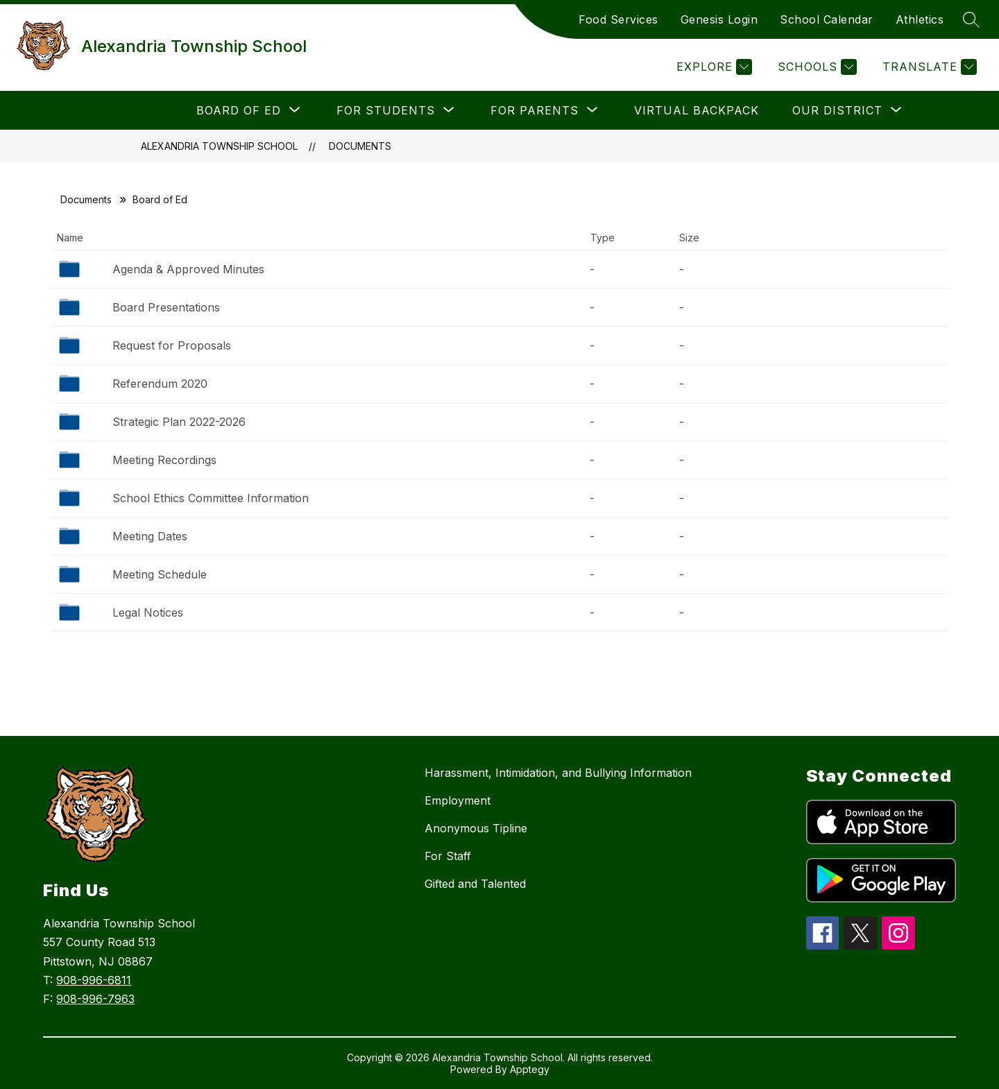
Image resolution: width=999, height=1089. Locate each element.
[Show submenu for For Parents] (534, 110)
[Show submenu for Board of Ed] (238, 110)
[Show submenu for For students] (385, 110)
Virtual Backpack (696, 110)
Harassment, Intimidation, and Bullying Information (558, 773)
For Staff (448, 856)
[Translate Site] (928, 67)
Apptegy (529, 1069)
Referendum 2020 (159, 384)
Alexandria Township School (219, 146)
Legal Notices (147, 612)
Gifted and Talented (475, 884)
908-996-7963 (95, 999)
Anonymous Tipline (476, 828)
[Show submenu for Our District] (837, 110)
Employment (457, 800)
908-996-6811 (93, 980)
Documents (360, 146)
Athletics (920, 19)
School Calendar (826, 19)
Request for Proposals (171, 345)
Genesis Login (719, 19)
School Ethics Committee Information (210, 498)
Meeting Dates (149, 536)
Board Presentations (166, 307)
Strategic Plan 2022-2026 (179, 422)
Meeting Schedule (159, 574)
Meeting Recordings (164, 460)
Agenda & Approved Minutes (188, 269)
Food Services (618, 19)
